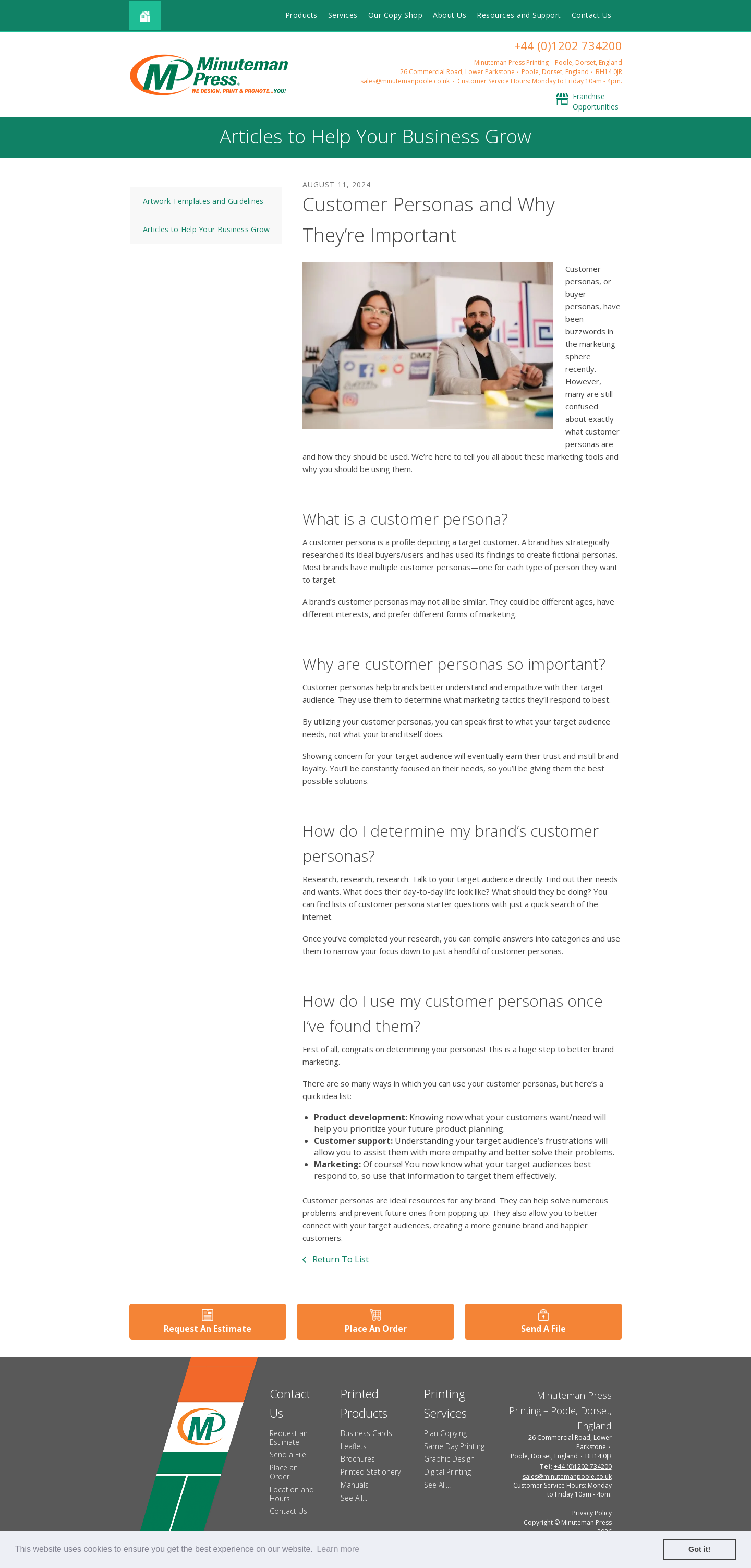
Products (301, 15)
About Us (449, 15)
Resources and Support (519, 15)
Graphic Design (449, 1459)
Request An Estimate (207, 1328)
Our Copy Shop (395, 15)
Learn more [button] (338, 1549)
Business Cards (366, 1433)
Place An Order (376, 1328)
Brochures (358, 1459)
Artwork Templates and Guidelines (203, 201)
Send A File (543, 1328)
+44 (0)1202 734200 (568, 45)
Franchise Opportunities (596, 101)
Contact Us (592, 15)
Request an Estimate (289, 1437)
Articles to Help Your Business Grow (206, 229)
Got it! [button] (699, 1549)
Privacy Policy (592, 1513)
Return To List (339, 1259)
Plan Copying (445, 1433)
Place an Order (284, 1472)
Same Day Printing (454, 1446)
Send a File (288, 1455)
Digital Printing (447, 1472)
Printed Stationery (371, 1472)
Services (343, 15)
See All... (354, 1498)
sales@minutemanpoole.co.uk (405, 81)
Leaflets (354, 1446)
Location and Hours (292, 1494)
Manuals (355, 1485)
